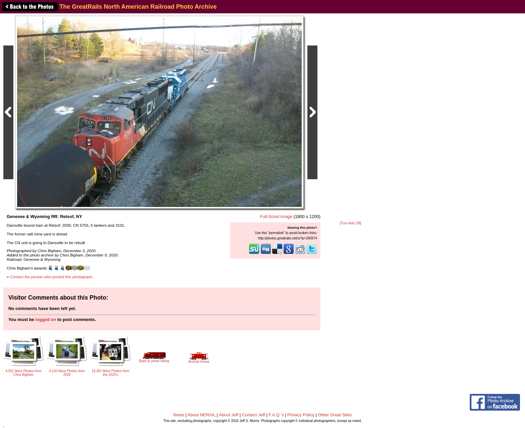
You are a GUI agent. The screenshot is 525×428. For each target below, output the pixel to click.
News (178, 414)
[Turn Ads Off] (350, 223)
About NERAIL (202, 414)
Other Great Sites (335, 414)
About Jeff (228, 414)
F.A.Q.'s (276, 414)
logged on (45, 319)
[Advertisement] (350, 117)
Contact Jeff (253, 414)
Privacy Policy (300, 414)
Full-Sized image (276, 216)
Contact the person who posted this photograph (51, 277)
